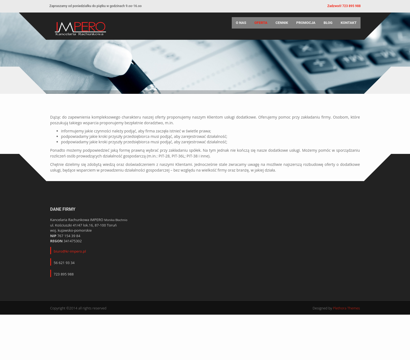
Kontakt (346, 26)
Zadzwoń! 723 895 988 (341, 6)
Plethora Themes (346, 344)
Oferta (258, 26)
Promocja (303, 26)
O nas (238, 26)
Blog (325, 26)
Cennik (279, 26)
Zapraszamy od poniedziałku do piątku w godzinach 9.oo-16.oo (98, 6)
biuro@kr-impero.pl (70, 287)
